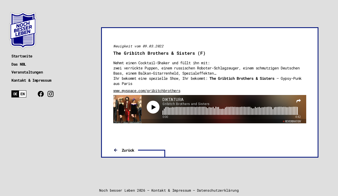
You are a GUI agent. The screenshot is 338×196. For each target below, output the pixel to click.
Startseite (21, 56)
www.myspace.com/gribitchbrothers (146, 90)
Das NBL (18, 64)
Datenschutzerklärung (218, 190)
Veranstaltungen (27, 72)
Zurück (128, 150)
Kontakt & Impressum (31, 80)
